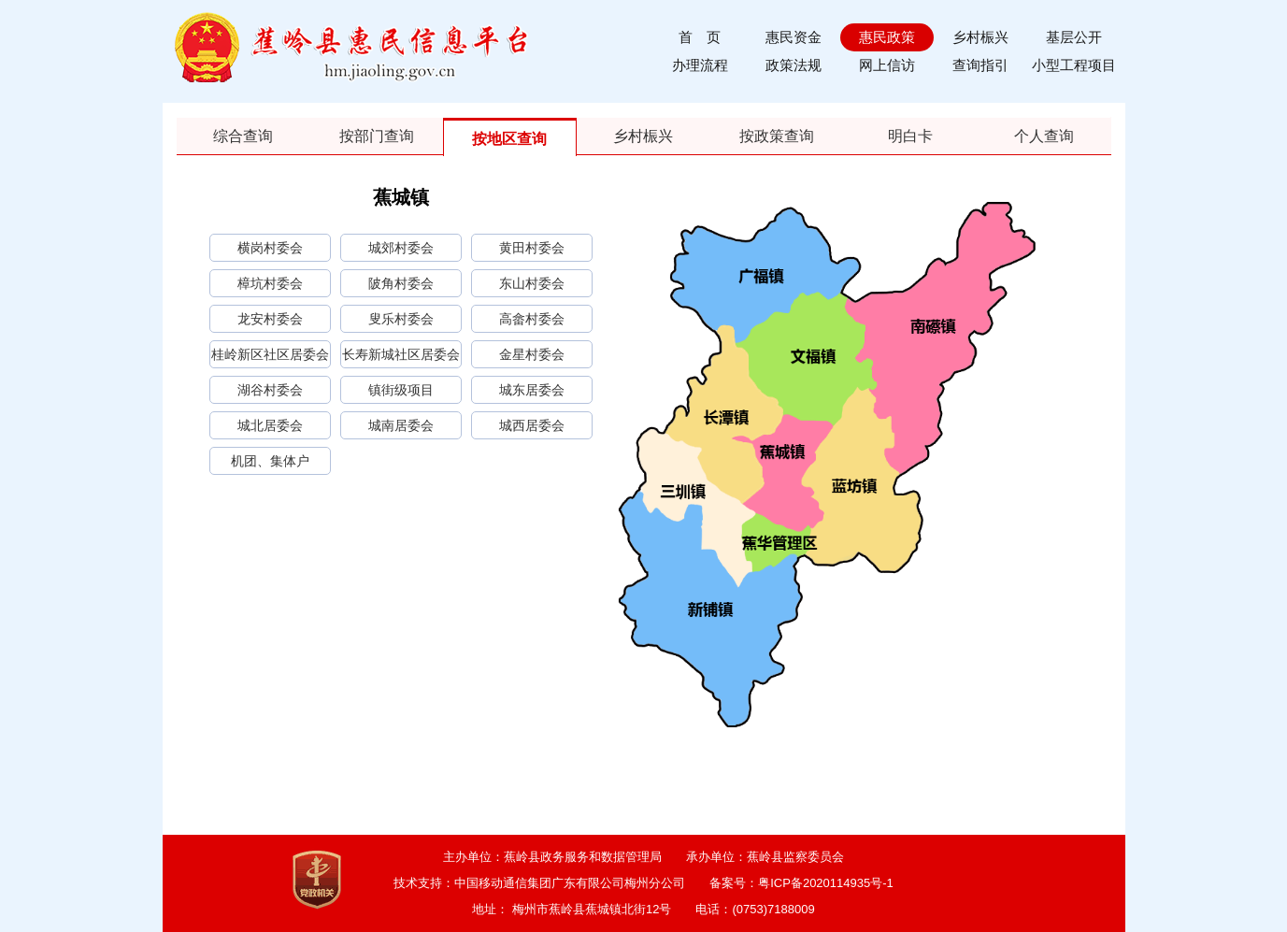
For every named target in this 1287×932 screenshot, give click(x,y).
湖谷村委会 (270, 389)
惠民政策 (887, 37)
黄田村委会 (532, 247)
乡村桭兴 (980, 37)
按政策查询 (776, 136)
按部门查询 (376, 136)
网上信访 (887, 65)
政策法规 (793, 65)
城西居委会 (532, 425)
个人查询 (1044, 136)
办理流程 (700, 65)
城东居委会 (532, 389)
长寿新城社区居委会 (401, 354)
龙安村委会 (270, 318)
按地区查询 (509, 139)
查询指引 (980, 65)
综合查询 (243, 136)
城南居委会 (401, 425)
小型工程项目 (1074, 65)
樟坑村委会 (270, 283)
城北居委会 (270, 425)
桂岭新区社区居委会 (270, 354)
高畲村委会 (532, 318)
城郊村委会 (401, 247)
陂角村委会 (401, 283)
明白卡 (910, 136)
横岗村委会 (270, 247)
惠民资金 (793, 37)
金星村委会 (532, 354)
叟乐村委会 (401, 318)
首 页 (700, 37)
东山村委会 (532, 283)
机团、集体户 (270, 460)
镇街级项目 (401, 389)
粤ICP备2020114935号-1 (826, 883)
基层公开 (1074, 37)
